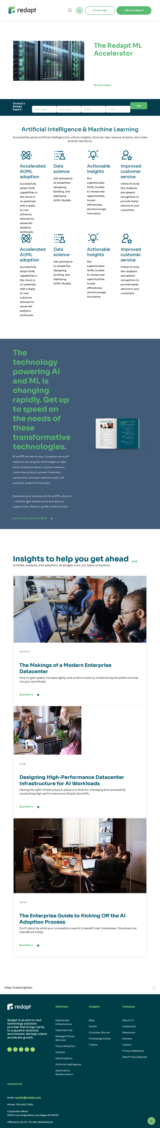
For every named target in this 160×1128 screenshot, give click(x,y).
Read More (29, 694)
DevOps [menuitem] (60, 1052)
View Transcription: (80, 987)
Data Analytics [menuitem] (63, 1058)
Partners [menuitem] (127, 1038)
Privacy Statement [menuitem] (133, 1050)
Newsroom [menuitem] (128, 1032)
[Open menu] (69, 10)
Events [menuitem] (93, 1026)
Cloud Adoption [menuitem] (65, 1046)
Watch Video (106, 85)
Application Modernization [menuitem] (64, 1072)
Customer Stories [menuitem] (99, 1032)
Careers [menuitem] (126, 1044)
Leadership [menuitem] (129, 1026)
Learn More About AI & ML (33, 518)
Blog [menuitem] (91, 1020)
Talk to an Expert (134, 10)
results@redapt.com (28, 1097)
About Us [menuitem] (128, 1020)
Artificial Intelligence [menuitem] (68, 1064)
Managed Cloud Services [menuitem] (64, 1038)
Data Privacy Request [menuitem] (134, 1056)
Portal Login (100, 10)
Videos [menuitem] (93, 1044)
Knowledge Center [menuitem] (100, 1038)
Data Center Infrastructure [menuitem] (63, 1022)
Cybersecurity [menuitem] (63, 1030)
